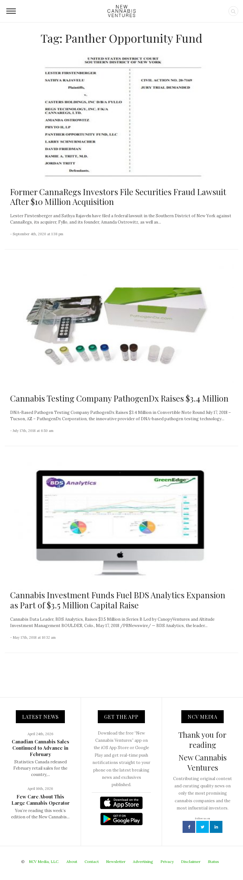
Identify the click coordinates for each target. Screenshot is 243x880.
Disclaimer (191, 861)
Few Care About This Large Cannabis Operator (40, 799)
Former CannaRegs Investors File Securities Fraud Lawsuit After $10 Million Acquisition (118, 196)
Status (213, 861)
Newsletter (116, 861)
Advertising (143, 861)
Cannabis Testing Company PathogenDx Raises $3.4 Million (119, 398)
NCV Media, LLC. (44, 861)
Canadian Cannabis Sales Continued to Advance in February (40, 747)
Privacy (167, 861)
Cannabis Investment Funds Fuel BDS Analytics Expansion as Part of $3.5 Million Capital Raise (117, 599)
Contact (91, 861)
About (71, 861)
